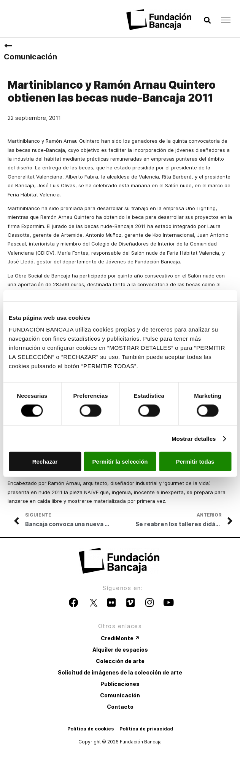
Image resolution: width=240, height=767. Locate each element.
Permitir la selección (120, 461)
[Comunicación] (8, 45)
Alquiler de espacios (120, 649)
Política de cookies (90, 729)
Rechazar (45, 461)
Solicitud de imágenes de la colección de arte (120, 672)
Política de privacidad (146, 729)
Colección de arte (120, 661)
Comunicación (30, 56)
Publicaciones (120, 684)
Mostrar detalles (194, 438)
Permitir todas (195, 461)
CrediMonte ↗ (120, 638)
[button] (207, 20)
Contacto (120, 706)
